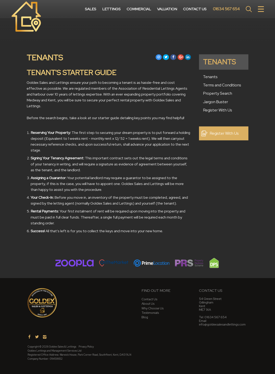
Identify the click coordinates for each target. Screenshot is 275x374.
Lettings (111, 9)
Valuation (167, 9)
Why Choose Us (153, 308)
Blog (145, 317)
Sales (90, 9)
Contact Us (194, 9)
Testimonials (150, 313)
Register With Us (217, 110)
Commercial (139, 9)
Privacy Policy (86, 346)
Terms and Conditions (222, 85)
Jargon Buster (215, 101)
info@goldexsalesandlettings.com (222, 324)
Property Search (217, 93)
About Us (148, 304)
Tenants (210, 76)
